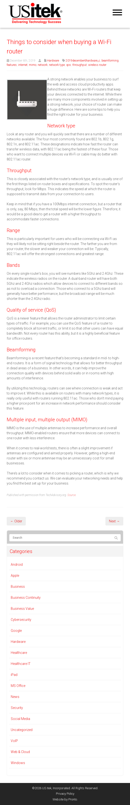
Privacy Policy (65, 793)
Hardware (53, 60)
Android (17, 564)
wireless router (97, 65)
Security (17, 708)
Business (18, 586)
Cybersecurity (21, 620)
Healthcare (19, 653)
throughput (79, 65)
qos (68, 65)
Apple (15, 575)
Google (16, 631)
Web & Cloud (20, 752)
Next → (114, 521)
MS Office (18, 686)
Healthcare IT (21, 664)
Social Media (20, 719)
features (12, 65)
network (43, 65)
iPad (14, 675)
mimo (32, 65)
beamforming (110, 60)
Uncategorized (21, 730)
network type (57, 65)
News (15, 697)
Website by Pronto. (65, 799)
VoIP (14, 741)
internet (22, 65)
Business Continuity (26, 597)
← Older (16, 521)
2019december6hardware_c (83, 60)
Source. (71, 495)
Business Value (22, 609)
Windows (18, 763)
